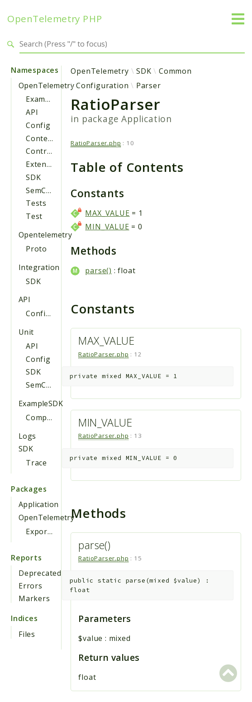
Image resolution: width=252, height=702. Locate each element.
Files (27, 634)
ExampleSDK (41, 403)
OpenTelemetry (46, 85)
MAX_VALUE (107, 213)
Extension (44, 164)
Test (34, 216)
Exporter (42, 531)
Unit (26, 332)
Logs (27, 436)
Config (38, 125)
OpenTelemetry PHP (54, 18)
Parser (148, 85)
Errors (31, 586)
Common (175, 71)
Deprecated (40, 573)
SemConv (43, 190)
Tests (36, 203)
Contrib (40, 151)
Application (38, 504)
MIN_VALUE (107, 227)
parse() (98, 270)
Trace (36, 463)
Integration (39, 267)
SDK (33, 177)
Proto (36, 249)
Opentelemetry (45, 235)
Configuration (52, 313)
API (32, 112)
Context (40, 138)
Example (41, 99)
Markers (34, 598)
